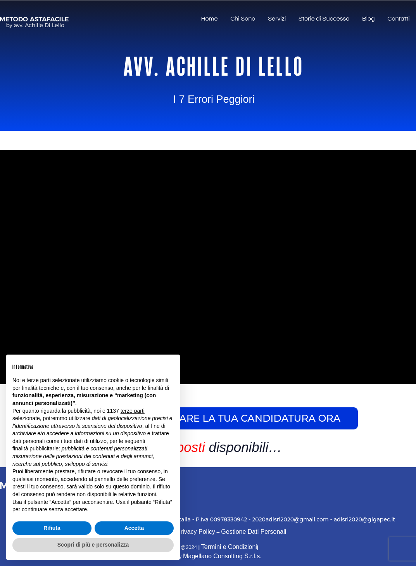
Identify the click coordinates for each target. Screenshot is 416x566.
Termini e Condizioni (229, 546)
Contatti (399, 19)
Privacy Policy (195, 531)
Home (215, 19)
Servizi (281, 19)
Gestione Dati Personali (253, 531)
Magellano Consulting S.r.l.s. (222, 556)
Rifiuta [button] (51, 528)
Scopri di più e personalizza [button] (93, 545)
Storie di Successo (326, 19)
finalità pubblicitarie (35, 448)
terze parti (133, 411)
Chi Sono (247, 19)
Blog (370, 19)
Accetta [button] (134, 528)
